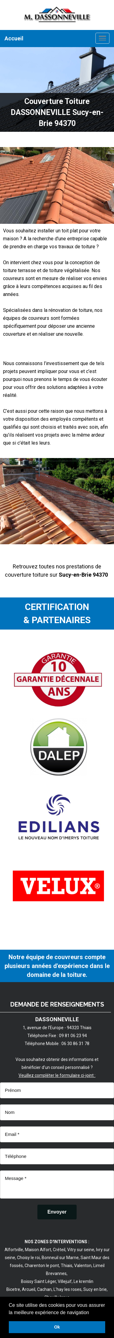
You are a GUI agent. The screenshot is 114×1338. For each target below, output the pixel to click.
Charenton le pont (42, 1265)
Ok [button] (57, 1327)
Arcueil (28, 1289)
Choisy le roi (28, 1257)
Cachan (44, 1289)
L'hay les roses (67, 1289)
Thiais (66, 1265)
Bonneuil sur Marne (60, 1257)
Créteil (59, 1249)
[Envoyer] (57, 1212)
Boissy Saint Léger (38, 1281)
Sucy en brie (95, 1289)
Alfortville (14, 1249)
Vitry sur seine (80, 1249)
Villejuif (65, 1281)
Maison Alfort (38, 1249)
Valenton (83, 1265)
